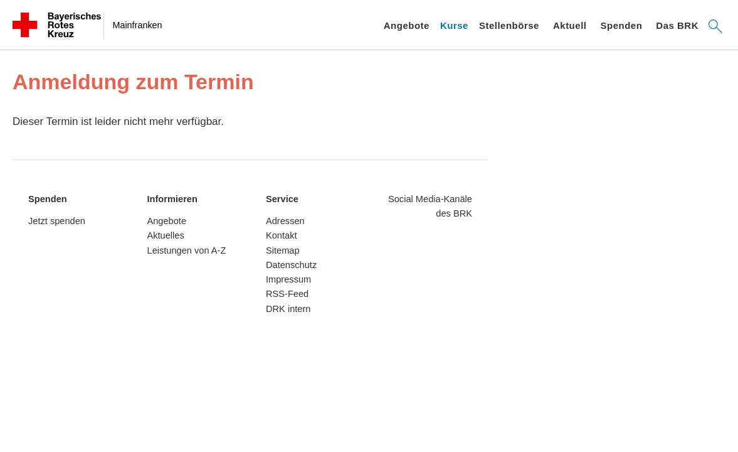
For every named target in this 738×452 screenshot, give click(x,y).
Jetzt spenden (56, 221)
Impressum (288, 279)
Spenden (621, 25)
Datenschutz (291, 265)
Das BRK (677, 25)
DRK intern (288, 309)
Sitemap (283, 250)
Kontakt (281, 235)
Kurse (454, 25)
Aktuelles (165, 235)
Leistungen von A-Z (186, 250)
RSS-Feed (287, 294)
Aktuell (570, 25)
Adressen (285, 221)
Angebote (407, 25)
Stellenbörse (509, 25)
